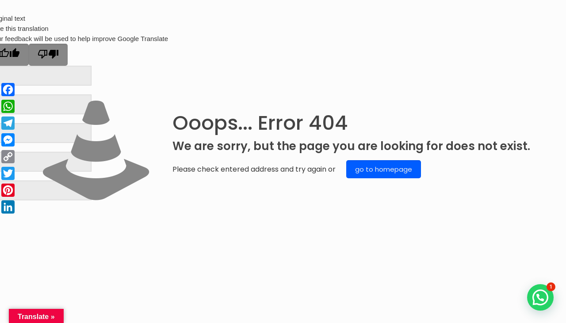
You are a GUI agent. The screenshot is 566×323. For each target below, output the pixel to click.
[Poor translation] (48, 55)
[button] (540, 297)
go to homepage (383, 169)
